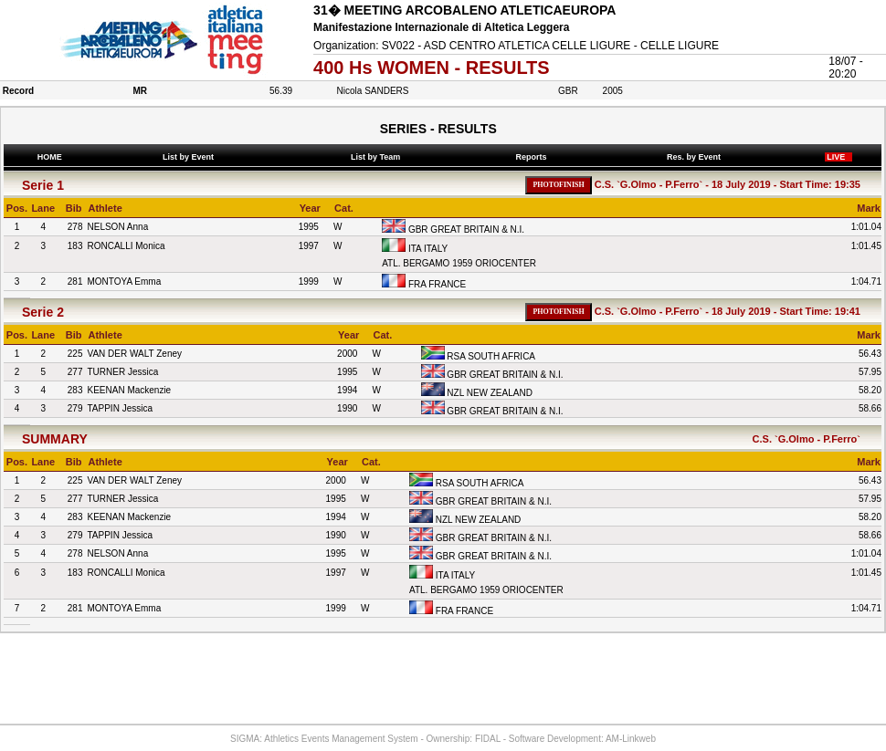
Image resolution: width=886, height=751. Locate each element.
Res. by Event (695, 157)
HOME (49, 157)
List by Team (377, 157)
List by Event (191, 157)
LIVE (838, 157)
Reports (533, 157)
